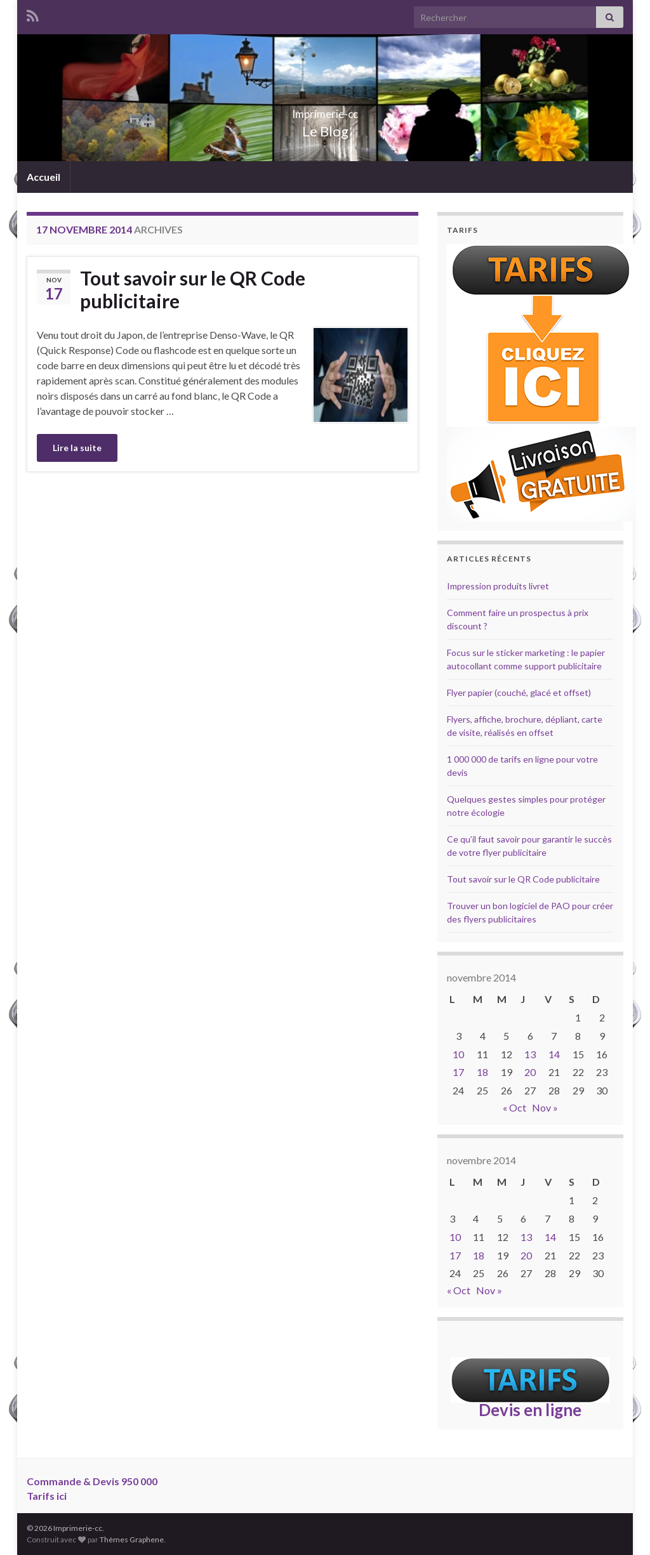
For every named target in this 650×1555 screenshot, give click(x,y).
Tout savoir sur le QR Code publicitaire (192, 289)
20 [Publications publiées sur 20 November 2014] (530, 1072)
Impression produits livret (498, 586)
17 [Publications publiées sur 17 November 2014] (458, 1072)
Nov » (545, 1107)
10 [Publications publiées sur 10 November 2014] (458, 1054)
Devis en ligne (530, 1410)
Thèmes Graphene (132, 1539)
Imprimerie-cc (325, 110)
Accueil (43, 177)
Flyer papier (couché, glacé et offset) (519, 692)
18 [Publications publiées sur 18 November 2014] (482, 1072)
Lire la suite (77, 447)
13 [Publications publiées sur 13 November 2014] (530, 1054)
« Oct (514, 1107)
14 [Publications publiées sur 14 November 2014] (554, 1054)
